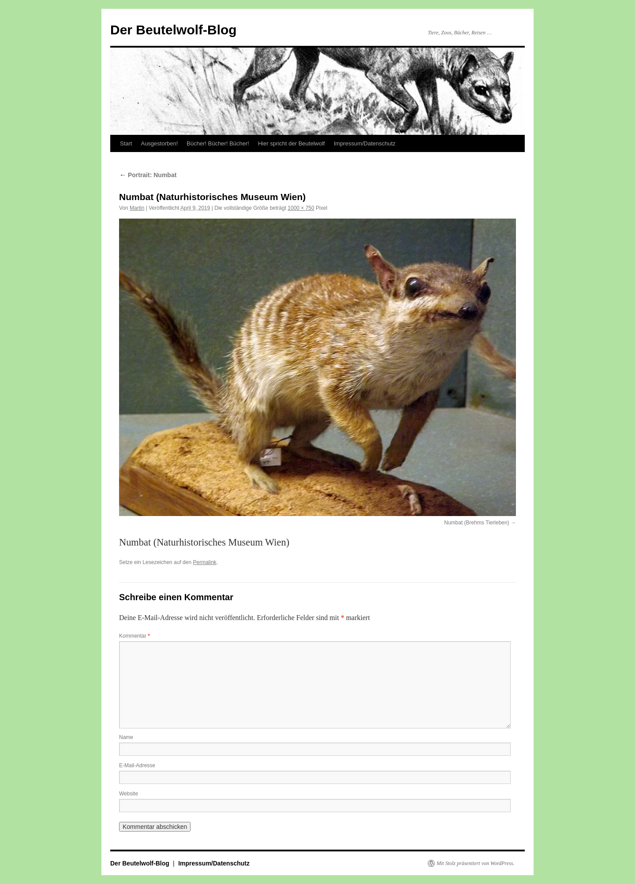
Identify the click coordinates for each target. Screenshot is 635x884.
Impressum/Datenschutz (365, 143)
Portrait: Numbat (147, 174)
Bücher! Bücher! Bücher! (218, 143)
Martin (137, 208)
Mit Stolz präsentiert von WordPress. (475, 863)
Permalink (204, 562)
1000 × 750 (301, 208)
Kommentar (134, 636)
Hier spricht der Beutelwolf (291, 143)
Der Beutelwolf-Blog (173, 29)
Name (126, 737)
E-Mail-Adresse (137, 765)
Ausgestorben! (159, 143)
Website (128, 794)
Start (126, 143)
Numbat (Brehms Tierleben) (476, 523)
